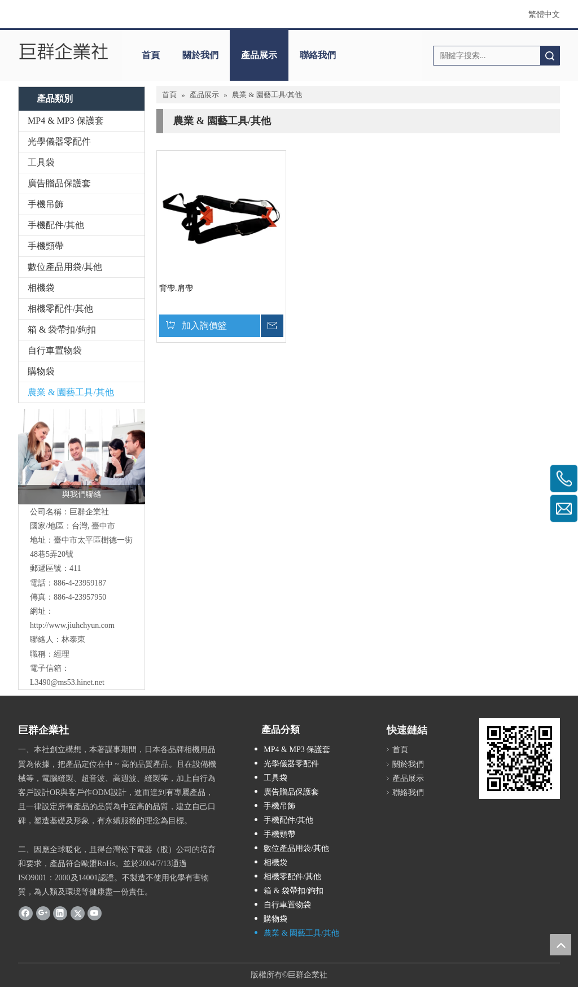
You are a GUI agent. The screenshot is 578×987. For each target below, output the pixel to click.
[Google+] (43, 912)
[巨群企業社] (64, 51)
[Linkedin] (60, 912)
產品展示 (259, 55)
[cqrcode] (519, 758)
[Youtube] (94, 912)
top (560, 944)
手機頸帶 (46, 246)
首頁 (151, 55)
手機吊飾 (46, 204)
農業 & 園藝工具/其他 (71, 392)
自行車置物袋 (55, 350)
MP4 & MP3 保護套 (66, 120)
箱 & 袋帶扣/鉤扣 (62, 329)
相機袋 (41, 287)
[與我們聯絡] (81, 456)
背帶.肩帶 (176, 288)
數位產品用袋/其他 (65, 267)
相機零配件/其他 (60, 308)
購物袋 (41, 371)
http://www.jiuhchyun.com (72, 625)
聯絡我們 (318, 55)
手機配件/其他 (56, 225)
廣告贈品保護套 (59, 183)
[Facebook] (26, 912)
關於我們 (200, 55)
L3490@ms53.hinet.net (67, 682)
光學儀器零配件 (59, 141)
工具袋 (41, 162)
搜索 (549, 55)
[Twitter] (78, 912)
